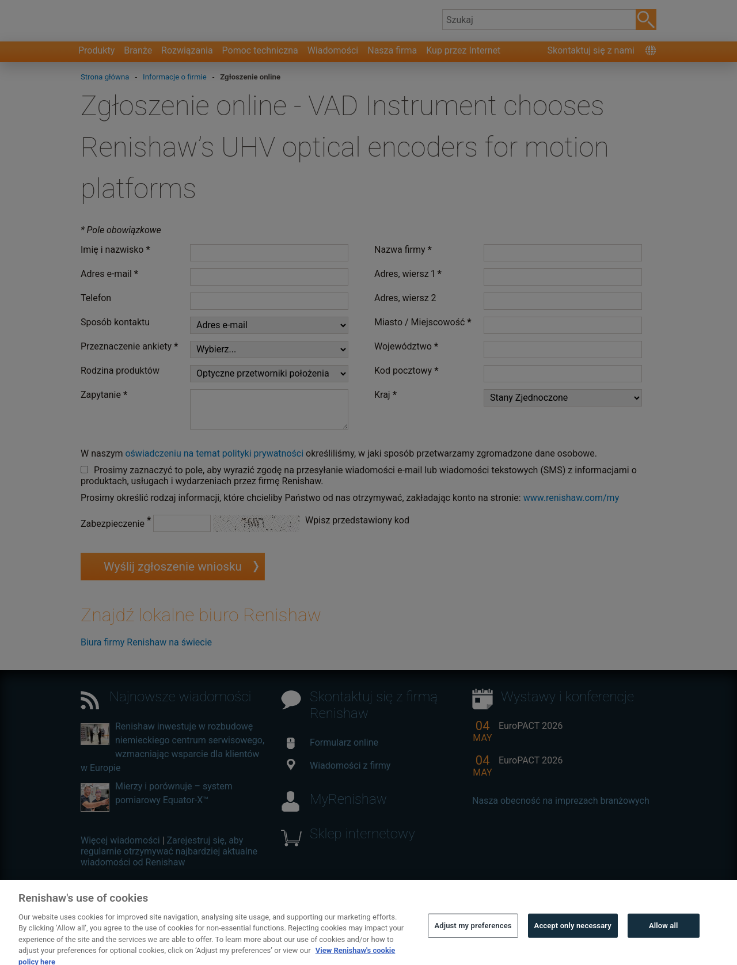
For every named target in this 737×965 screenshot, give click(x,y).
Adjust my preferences (472, 934)
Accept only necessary (572, 934)
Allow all (663, 934)
